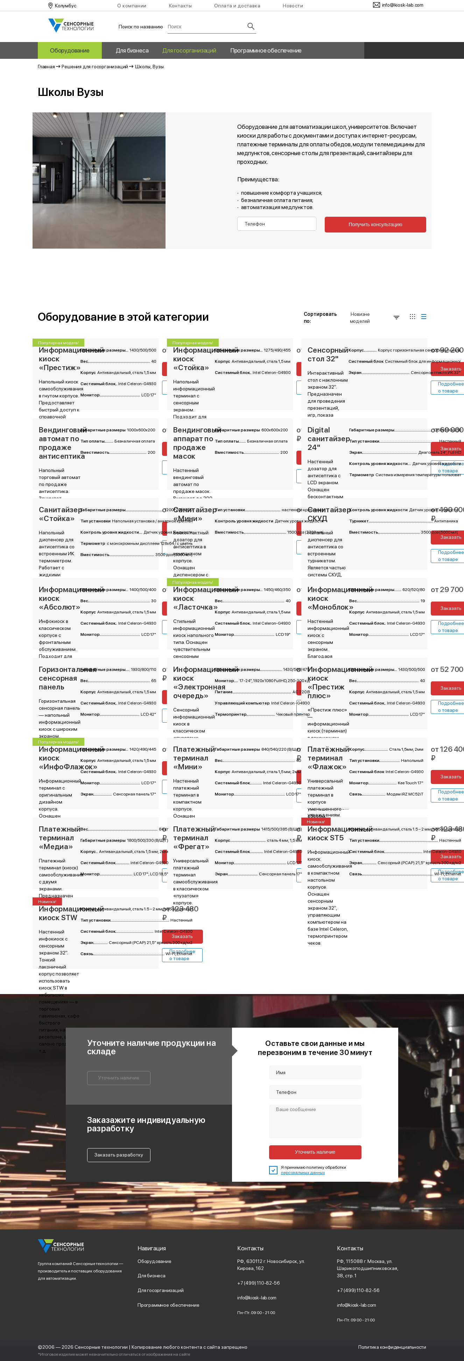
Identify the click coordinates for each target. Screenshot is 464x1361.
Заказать (182, 936)
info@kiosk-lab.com (258, 1297)
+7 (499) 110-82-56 (259, 1282)
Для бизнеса (132, 50)
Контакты (180, 5)
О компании (131, 5)
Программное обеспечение (266, 50)
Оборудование (70, 50)
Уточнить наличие (118, 1077)
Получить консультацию (373, 225)
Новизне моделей (374, 317)
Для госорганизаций (189, 50)
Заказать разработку (118, 1154)
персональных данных (303, 1172)
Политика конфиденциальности (390, 1346)
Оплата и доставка (237, 5)
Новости (293, 5)
